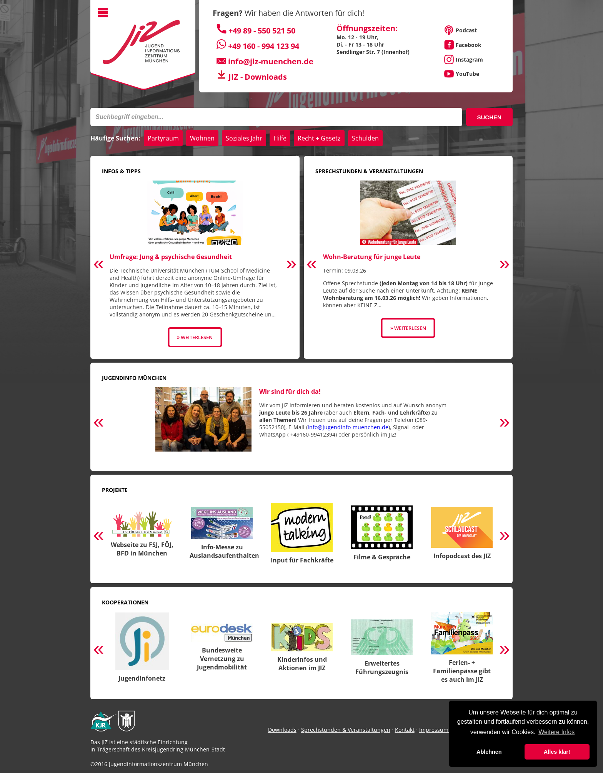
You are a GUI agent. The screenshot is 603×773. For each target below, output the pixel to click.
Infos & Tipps (121, 171)
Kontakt (405, 729)
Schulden (365, 138)
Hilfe (280, 138)
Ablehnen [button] (489, 752)
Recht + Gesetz (319, 138)
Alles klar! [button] (557, 752)
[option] (195, 264)
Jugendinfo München (134, 377)
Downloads (282, 729)
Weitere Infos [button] (556, 732)
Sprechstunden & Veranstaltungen (369, 171)
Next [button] (291, 265)
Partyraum (163, 138)
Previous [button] (98, 265)
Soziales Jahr (244, 138)
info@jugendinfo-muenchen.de (348, 427)
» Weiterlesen (195, 337)
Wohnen (202, 138)
